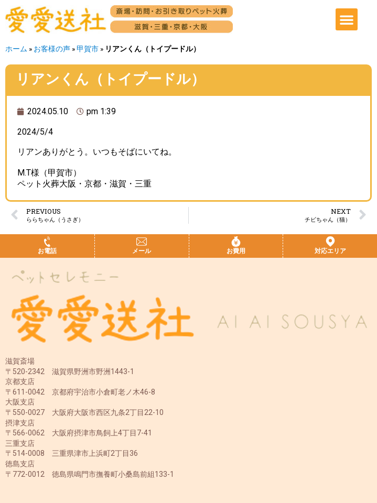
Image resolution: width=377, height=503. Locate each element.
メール (141, 251)
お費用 (236, 251)
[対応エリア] (330, 241)
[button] (347, 19)
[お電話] (47, 241)
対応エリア (330, 251)
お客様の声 (52, 48)
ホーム (16, 48)
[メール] (141, 241)
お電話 (47, 251)
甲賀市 (88, 48)
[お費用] (236, 241)
